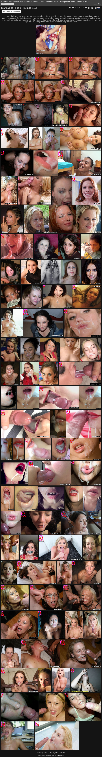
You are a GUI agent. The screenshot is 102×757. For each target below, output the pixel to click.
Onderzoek (14, 2)
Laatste (62, 752)
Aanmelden (97, 4)
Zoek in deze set (13, 11)
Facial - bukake (23, 8)
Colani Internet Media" (58, 755)
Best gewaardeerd (67, 2)
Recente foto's (83, 2)
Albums (4, 2)
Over (42, 2)
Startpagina (7, 8)
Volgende (55, 752)
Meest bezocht (52, 2)
